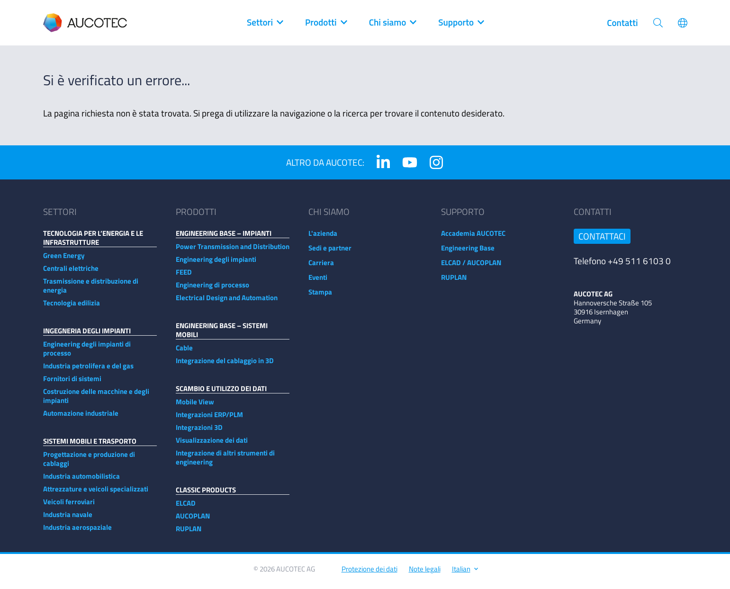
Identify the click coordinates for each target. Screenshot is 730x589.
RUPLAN (188, 533)
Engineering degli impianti (216, 264)
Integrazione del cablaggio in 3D (225, 365)
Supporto (460, 23)
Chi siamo (392, 23)
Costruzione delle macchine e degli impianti (96, 401)
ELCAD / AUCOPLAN (471, 267)
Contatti (622, 22)
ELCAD (186, 507)
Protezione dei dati (369, 573)
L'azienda (322, 237)
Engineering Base (468, 252)
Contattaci (602, 241)
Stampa (320, 296)
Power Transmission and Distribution (232, 251)
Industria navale (67, 519)
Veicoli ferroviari (69, 506)
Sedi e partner (329, 252)
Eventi (317, 282)
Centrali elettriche (71, 273)
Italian (464, 573)
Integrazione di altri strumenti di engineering (225, 462)
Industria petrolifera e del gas (88, 370)
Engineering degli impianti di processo (87, 353)
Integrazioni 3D (199, 432)
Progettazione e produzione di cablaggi (89, 463)
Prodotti (325, 23)
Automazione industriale (80, 417)
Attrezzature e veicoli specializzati (95, 493)
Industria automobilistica (81, 480)
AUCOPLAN (193, 520)
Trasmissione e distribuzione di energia (90, 290)
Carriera (321, 267)
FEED (184, 276)
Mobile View (195, 406)
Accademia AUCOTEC (473, 237)
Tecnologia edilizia (71, 307)
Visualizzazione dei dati (212, 444)
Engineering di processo (212, 289)
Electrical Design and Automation (227, 302)
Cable (184, 352)
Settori (264, 23)
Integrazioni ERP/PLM (209, 419)
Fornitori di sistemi (72, 383)
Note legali (425, 573)
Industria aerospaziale (77, 532)
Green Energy (64, 260)
